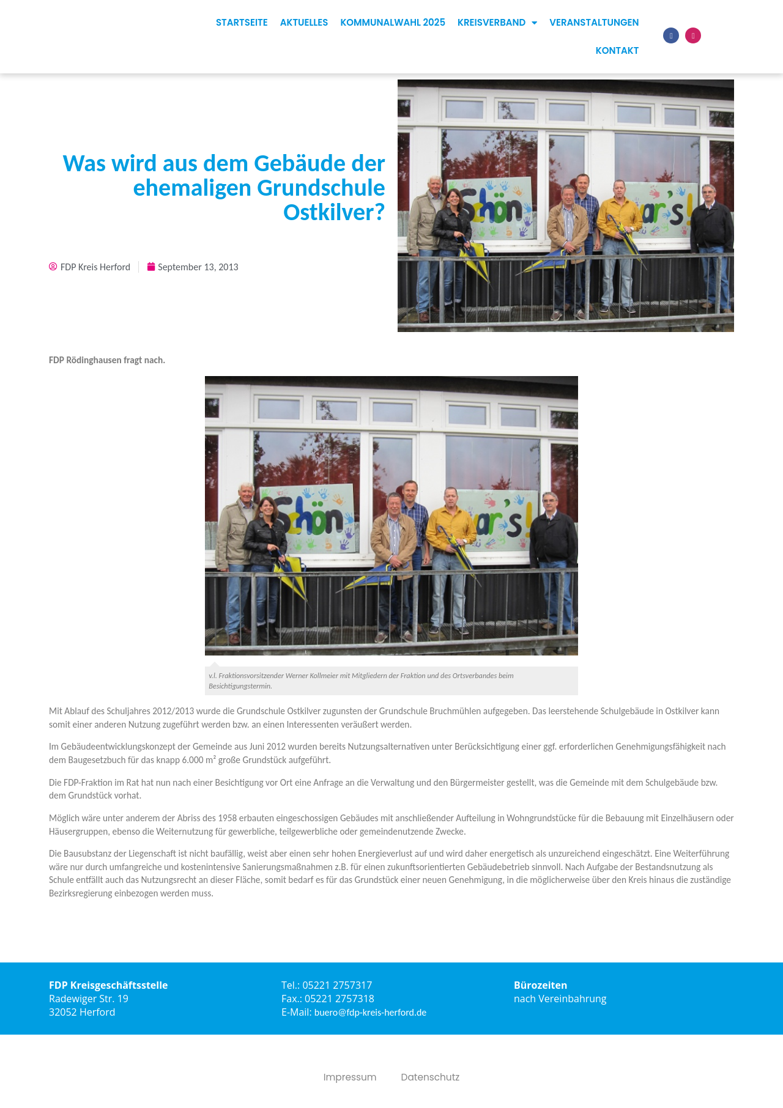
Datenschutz (431, 1077)
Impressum (349, 1077)
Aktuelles (304, 22)
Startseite (242, 22)
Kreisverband (497, 23)
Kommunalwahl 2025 (392, 22)
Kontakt (617, 50)
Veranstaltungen (594, 22)
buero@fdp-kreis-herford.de (370, 1012)
